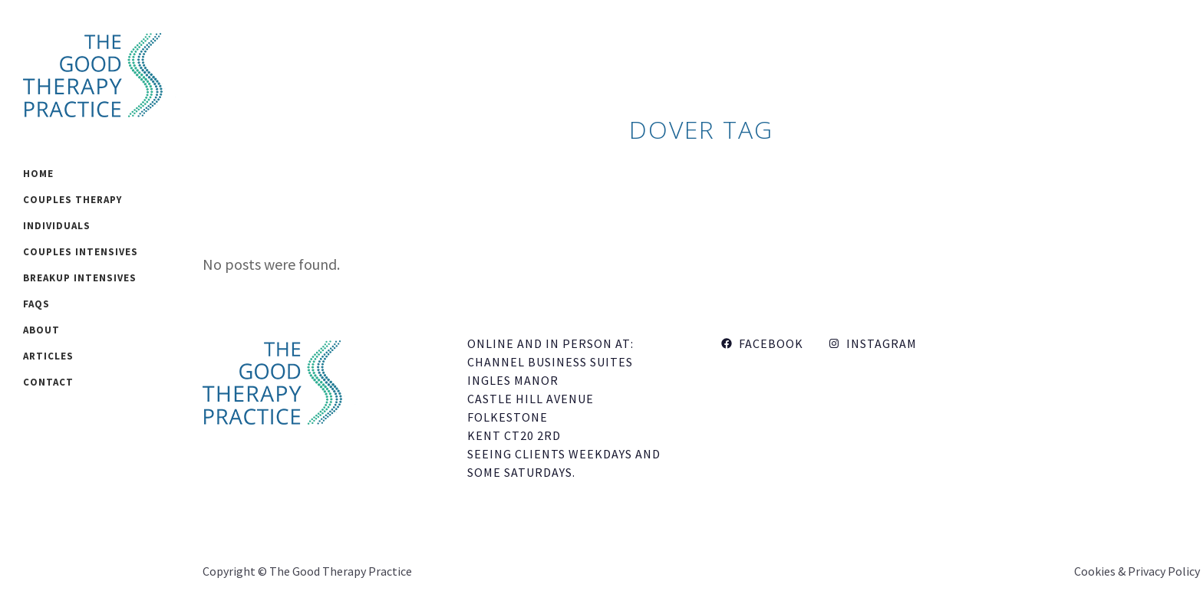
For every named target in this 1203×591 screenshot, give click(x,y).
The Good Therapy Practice (340, 571)
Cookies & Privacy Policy (1137, 571)
